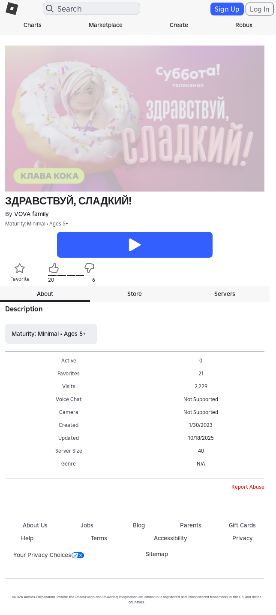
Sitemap (157, 554)
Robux (243, 25)
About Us (35, 525)
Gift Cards (242, 525)
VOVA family (31, 214)
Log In (260, 9)
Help (27, 538)
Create (179, 25)
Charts (33, 25)
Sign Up (227, 9)
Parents (190, 525)
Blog (139, 525)
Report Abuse (247, 487)
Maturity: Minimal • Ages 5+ (36, 223)
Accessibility (170, 538)
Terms (99, 538)
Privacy (242, 538)
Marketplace (106, 25)
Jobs (87, 525)
